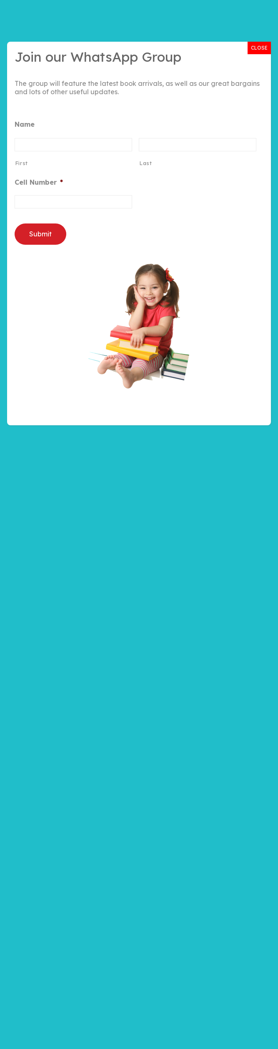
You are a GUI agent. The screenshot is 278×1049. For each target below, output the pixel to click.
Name (25, 124)
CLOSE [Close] (259, 48)
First (21, 163)
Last (145, 163)
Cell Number (39, 182)
